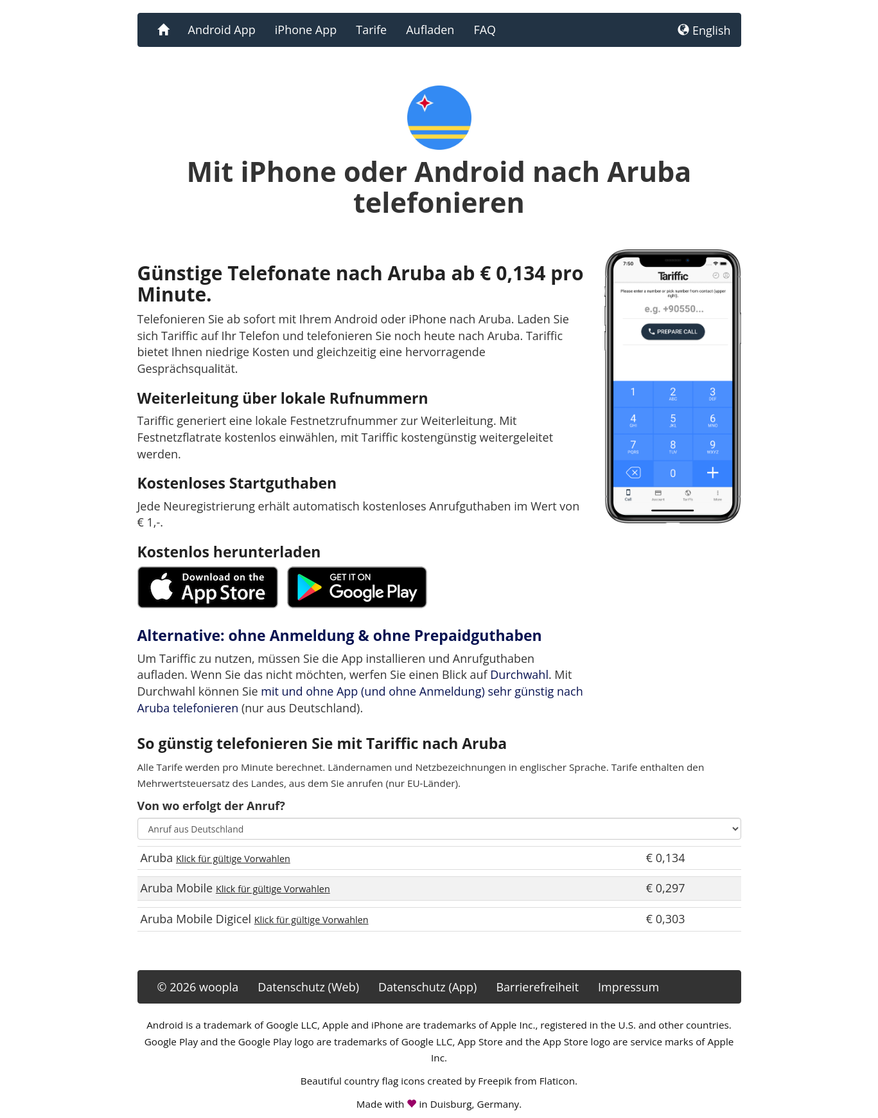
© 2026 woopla (198, 987)
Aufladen (430, 29)
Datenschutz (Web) (308, 987)
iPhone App (306, 29)
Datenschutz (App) (427, 987)
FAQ (484, 29)
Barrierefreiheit (537, 987)
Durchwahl (519, 674)
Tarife (371, 29)
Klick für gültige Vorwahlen (233, 858)
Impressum (628, 987)
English (704, 30)
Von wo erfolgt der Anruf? (211, 805)
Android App (222, 29)
